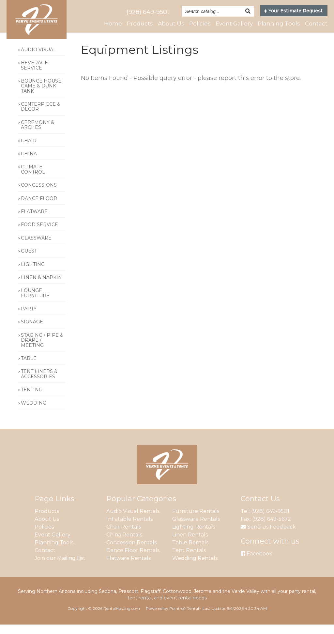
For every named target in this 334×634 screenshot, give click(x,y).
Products (140, 23)
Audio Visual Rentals (132, 521)
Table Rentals (190, 552)
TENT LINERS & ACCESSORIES (39, 383)
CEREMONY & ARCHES (37, 134)
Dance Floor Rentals (132, 560)
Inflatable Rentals (129, 528)
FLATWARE (34, 221)
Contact (316, 23)
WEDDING (33, 412)
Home (113, 23)
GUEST (29, 260)
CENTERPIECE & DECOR (40, 116)
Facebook (256, 563)
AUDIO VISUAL (38, 59)
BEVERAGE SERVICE (34, 74)
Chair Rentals (123, 536)
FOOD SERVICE (39, 234)
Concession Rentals (131, 552)
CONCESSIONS (39, 194)
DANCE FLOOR (39, 208)
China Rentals (124, 544)
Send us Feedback (268, 536)
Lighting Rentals (193, 536)
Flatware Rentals (128, 567)
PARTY (29, 318)
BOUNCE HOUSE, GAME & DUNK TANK (41, 95)
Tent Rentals (189, 560)
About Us (171, 23)
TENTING (31, 399)
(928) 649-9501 (148, 12)
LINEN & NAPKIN (41, 287)
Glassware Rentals (196, 528)
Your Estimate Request (293, 11)
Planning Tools (279, 23)
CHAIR (29, 150)
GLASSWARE (36, 247)
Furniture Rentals (195, 521)
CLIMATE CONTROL (33, 179)
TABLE (29, 368)
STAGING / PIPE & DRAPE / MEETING (42, 350)
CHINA (29, 163)
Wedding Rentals (195, 567)
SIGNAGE (32, 331)
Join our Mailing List (60, 567)
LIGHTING (33, 274)
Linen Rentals (190, 544)
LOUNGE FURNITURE (35, 302)
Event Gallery (234, 23)
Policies (200, 23)
